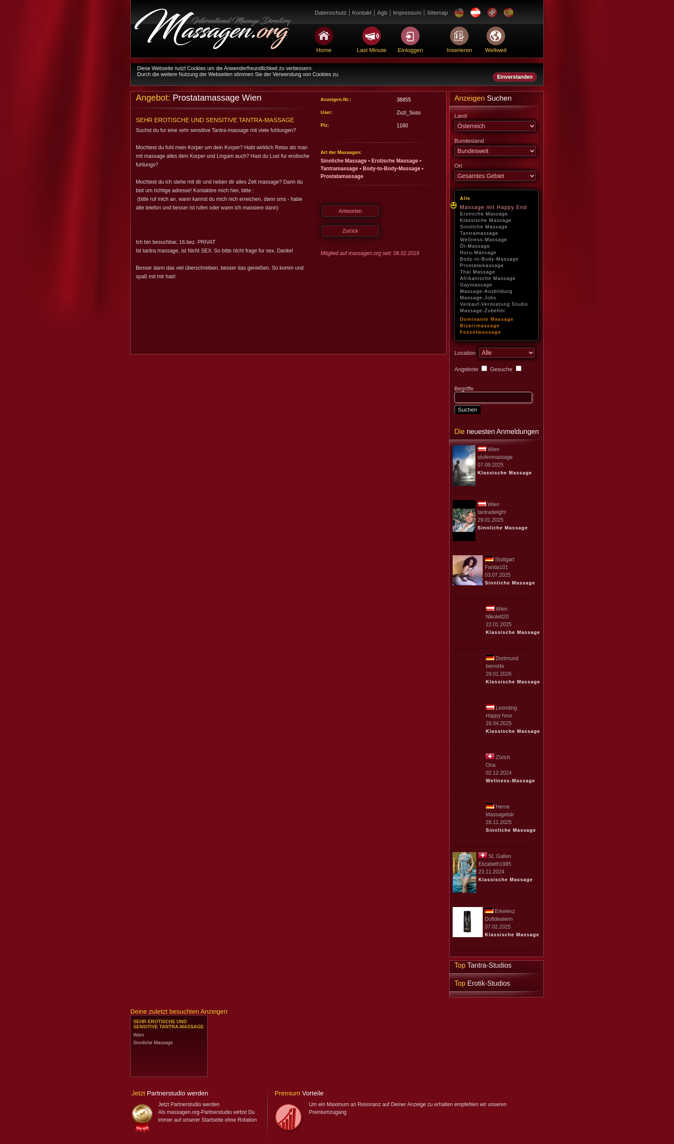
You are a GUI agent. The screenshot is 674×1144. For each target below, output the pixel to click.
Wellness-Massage (483, 239)
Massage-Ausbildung (486, 291)
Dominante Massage (487, 319)
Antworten (350, 211)
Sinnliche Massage (484, 226)
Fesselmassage (480, 332)
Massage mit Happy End (493, 207)
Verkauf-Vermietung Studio (494, 304)
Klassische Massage (486, 220)
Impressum (407, 12)
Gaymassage (476, 284)
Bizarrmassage (480, 325)
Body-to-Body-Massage (489, 258)
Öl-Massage (475, 246)
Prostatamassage (482, 265)
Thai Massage (477, 271)
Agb (382, 12)
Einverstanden (515, 77)
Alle (465, 198)
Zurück (350, 231)
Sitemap (437, 12)
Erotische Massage (484, 213)
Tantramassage (479, 233)
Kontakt (361, 12)
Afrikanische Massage (488, 278)
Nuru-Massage (478, 252)
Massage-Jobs (478, 297)
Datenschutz (330, 12)
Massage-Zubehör (483, 310)
